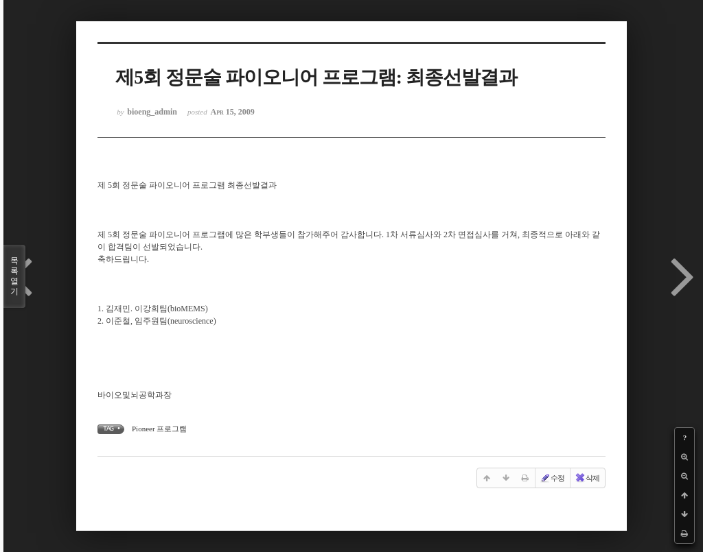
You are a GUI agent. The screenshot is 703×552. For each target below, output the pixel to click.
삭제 (587, 477)
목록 (14, 276)
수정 (552, 477)
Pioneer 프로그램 (159, 428)
